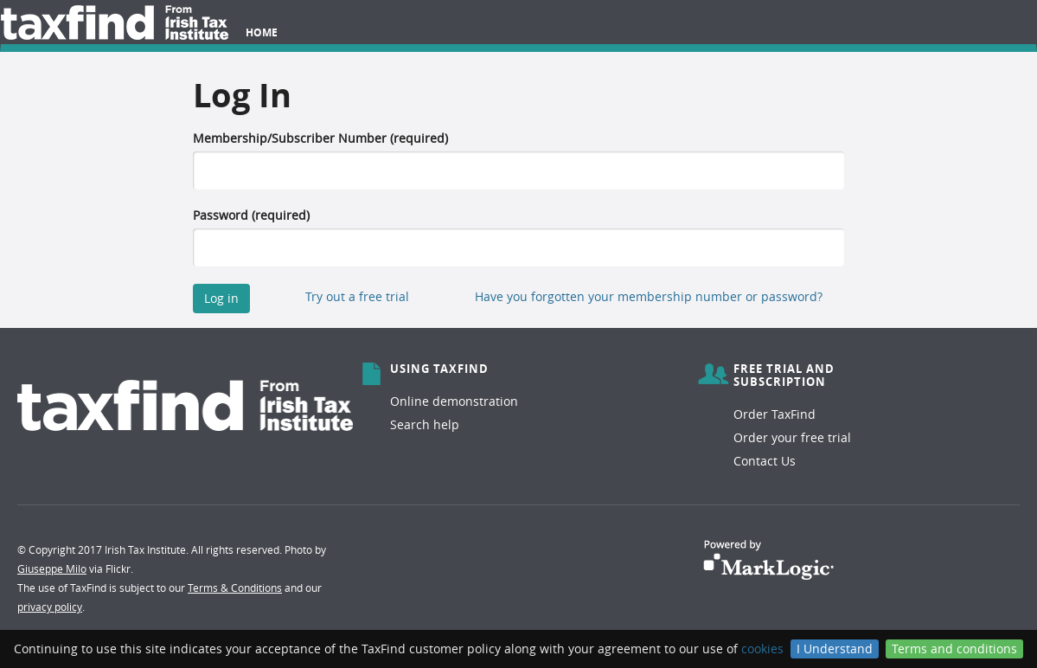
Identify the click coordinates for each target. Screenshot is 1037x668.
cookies (762, 648)
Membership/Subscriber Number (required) (320, 138)
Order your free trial (792, 437)
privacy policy (49, 606)
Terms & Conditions (235, 587)
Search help (424, 424)
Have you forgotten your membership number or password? (649, 296)
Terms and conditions (954, 648)
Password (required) (251, 215)
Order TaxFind (774, 414)
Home (262, 32)
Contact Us (764, 461)
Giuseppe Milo (51, 568)
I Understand (835, 648)
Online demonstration (454, 401)
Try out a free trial (357, 296)
